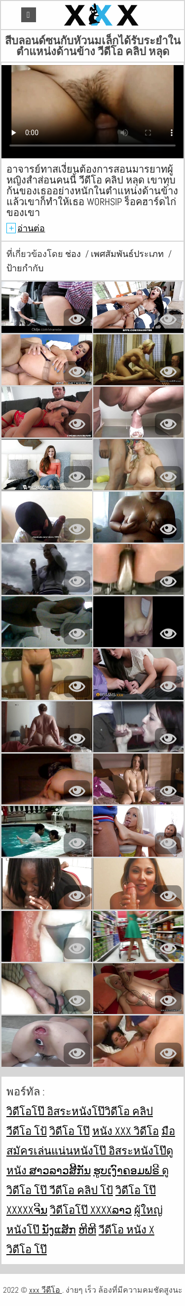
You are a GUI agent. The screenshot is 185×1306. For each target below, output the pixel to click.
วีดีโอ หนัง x (126, 1229)
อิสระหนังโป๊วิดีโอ (89, 1111)
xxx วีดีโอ (45, 1290)
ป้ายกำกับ (24, 268)
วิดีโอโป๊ (26, 1111)
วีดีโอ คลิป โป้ (81, 1190)
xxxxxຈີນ (26, 1210)
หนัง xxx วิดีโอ (125, 1131)
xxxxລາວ (111, 1210)
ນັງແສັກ (59, 1229)
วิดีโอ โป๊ (69, 1131)
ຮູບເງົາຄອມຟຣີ (127, 1170)
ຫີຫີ (87, 1229)
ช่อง (74, 253)
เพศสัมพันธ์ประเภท (128, 253)
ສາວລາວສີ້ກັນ (60, 1170)
